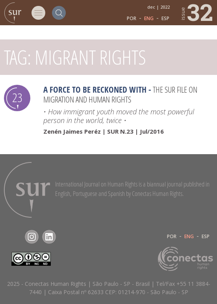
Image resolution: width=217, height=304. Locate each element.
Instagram (32, 237)
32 (196, 12)
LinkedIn (49, 237)
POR (131, 18)
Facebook (14, 237)
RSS (66, 237)
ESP (165, 18)
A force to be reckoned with (95, 89)
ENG (149, 18)
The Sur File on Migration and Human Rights (120, 94)
